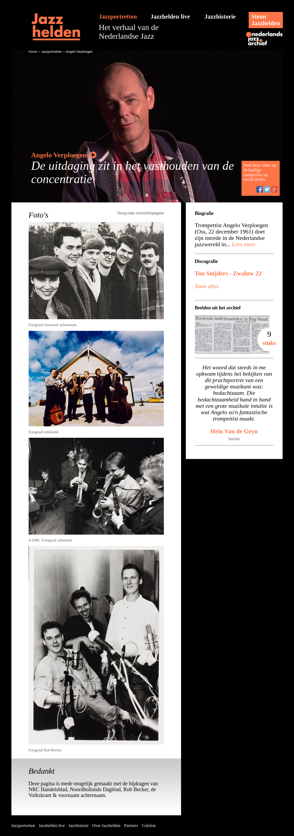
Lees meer (243, 244)
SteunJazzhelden (265, 20)
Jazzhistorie (220, 16)
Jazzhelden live (170, 16)
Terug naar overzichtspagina (140, 213)
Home (33, 52)
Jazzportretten (118, 16)
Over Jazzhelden (106, 825)
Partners (131, 825)
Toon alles (207, 286)
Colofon (149, 825)
